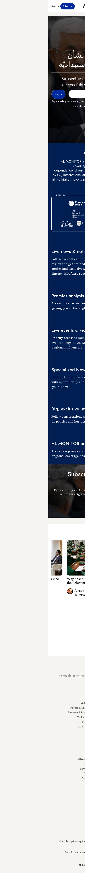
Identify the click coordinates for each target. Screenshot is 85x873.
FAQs (79, 773)
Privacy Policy (74, 769)
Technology (35, 717)
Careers (37, 778)
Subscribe (19, 6)
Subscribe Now (69, 689)
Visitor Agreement (72, 764)
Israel (79, 727)
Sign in (6, 6)
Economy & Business (30, 712)
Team (39, 773)
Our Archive (35, 727)
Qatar (79, 741)
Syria (79, 751)
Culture (38, 722)
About (38, 764)
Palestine (77, 732)
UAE (79, 722)
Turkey (78, 708)
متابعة (75, 507)
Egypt (79, 737)
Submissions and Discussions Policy (62, 778)
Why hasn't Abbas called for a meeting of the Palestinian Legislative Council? (50, 581)
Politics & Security (32, 708)
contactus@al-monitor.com (67, 852)
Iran (80, 717)
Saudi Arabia (75, 712)
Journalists (36, 769)
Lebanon (77, 746)
